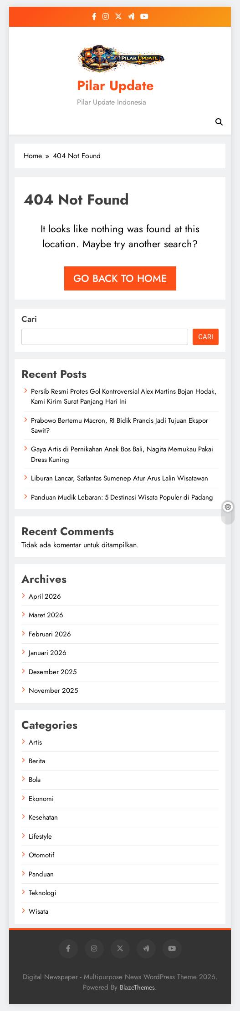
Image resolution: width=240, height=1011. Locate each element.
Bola (35, 780)
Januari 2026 (47, 653)
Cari (29, 319)
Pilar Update (115, 85)
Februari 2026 (50, 634)
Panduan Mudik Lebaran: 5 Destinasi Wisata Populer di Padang (122, 497)
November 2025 (53, 691)
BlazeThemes (137, 987)
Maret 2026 (46, 615)
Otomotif (41, 855)
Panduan (41, 874)
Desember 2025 (53, 672)
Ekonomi (41, 799)
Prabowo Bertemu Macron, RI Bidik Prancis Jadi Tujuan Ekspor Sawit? (119, 425)
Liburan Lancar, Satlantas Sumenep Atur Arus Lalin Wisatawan (119, 478)
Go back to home (120, 278)
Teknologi (42, 893)
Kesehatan (43, 817)
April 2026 (45, 596)
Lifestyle (40, 836)
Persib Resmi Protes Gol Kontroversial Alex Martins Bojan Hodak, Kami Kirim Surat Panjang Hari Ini (124, 396)
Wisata (38, 911)
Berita (37, 761)
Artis (35, 742)
